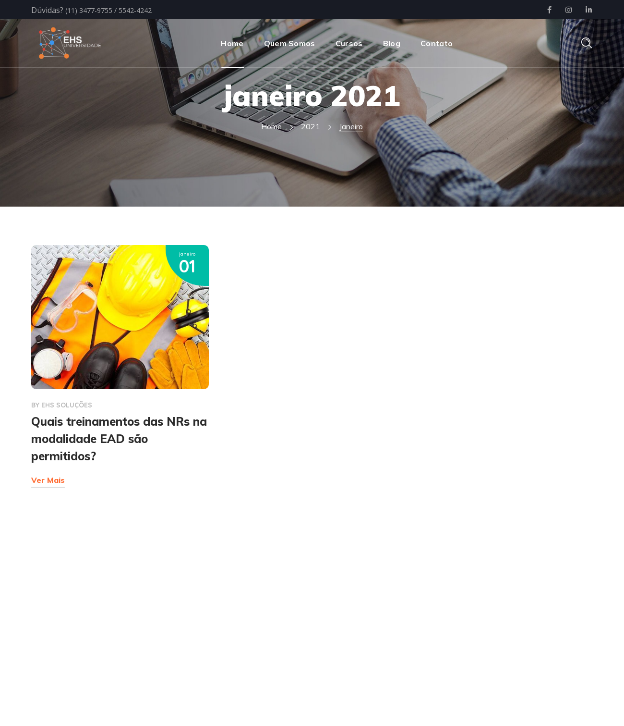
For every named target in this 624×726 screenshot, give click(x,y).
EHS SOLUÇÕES (66, 405)
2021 (310, 126)
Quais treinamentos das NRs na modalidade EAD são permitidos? (119, 438)
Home (271, 126)
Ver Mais (48, 480)
